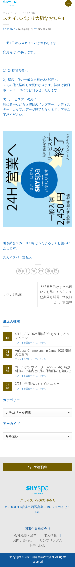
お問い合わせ (22, 540)
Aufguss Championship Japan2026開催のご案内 (43, 352)
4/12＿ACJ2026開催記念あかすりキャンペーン (42, 335)
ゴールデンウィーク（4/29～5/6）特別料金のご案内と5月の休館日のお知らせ (43, 369)
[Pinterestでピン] (48, 271)
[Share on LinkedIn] (55, 271)
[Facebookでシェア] (26, 271)
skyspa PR (44, 29)
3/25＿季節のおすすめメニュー (37, 383)
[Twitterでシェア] (34, 271)
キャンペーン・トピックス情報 (19, 13)
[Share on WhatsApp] (19, 271)
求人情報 (50, 535)
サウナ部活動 (12, 294)
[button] (68, 3)
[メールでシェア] (41, 271)
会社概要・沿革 (25, 535)
